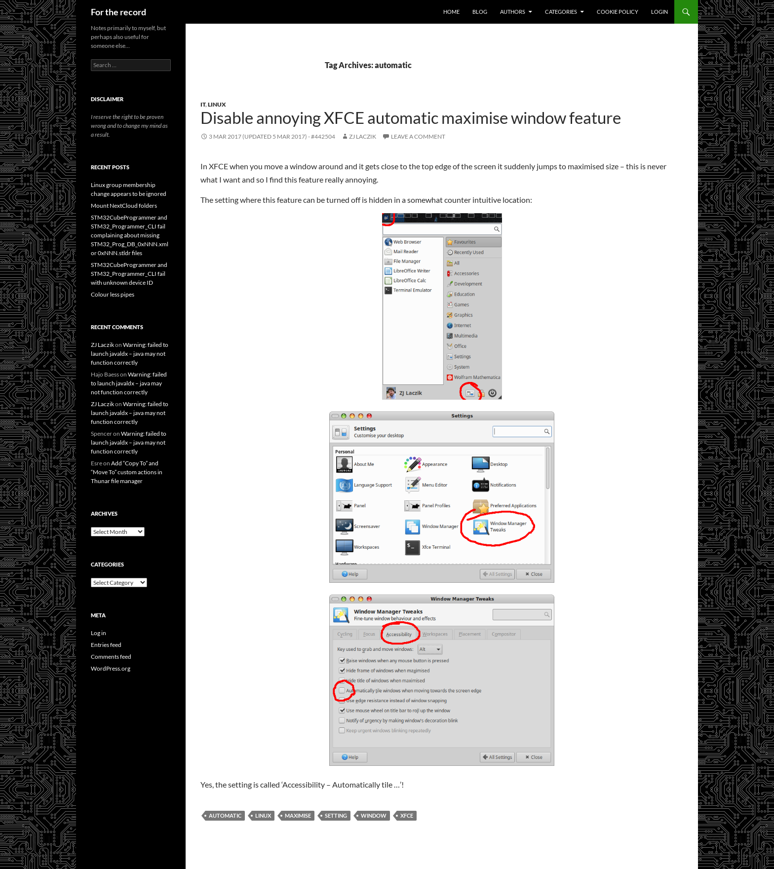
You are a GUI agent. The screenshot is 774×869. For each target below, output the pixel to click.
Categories (561, 11)
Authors (512, 11)
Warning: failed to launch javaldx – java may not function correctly (129, 353)
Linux (217, 104)
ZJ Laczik (362, 136)
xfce (406, 815)
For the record (118, 11)
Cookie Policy (617, 11)
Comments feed (111, 656)
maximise (298, 815)
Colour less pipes (112, 294)
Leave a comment (418, 136)
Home (451, 11)
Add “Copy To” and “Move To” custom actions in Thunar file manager (126, 472)
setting (336, 815)
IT (202, 104)
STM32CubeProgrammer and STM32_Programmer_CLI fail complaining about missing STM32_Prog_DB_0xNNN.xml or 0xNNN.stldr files (129, 235)
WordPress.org (110, 668)
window (374, 815)
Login (659, 11)
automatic (225, 815)
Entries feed (106, 644)
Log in (98, 633)
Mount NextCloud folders (124, 205)
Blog (479, 11)
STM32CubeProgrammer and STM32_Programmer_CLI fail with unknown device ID (129, 273)
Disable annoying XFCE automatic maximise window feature (410, 117)
